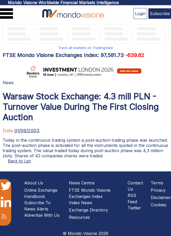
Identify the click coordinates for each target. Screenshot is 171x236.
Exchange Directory (88, 210)
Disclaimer (161, 197)
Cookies (158, 204)
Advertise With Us (42, 215)
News (8, 82)
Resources (79, 217)
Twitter (134, 207)
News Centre (82, 182)
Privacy (158, 190)
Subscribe (160, 13)
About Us (33, 182)
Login (140, 13)
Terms (157, 182)
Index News (80, 202)
